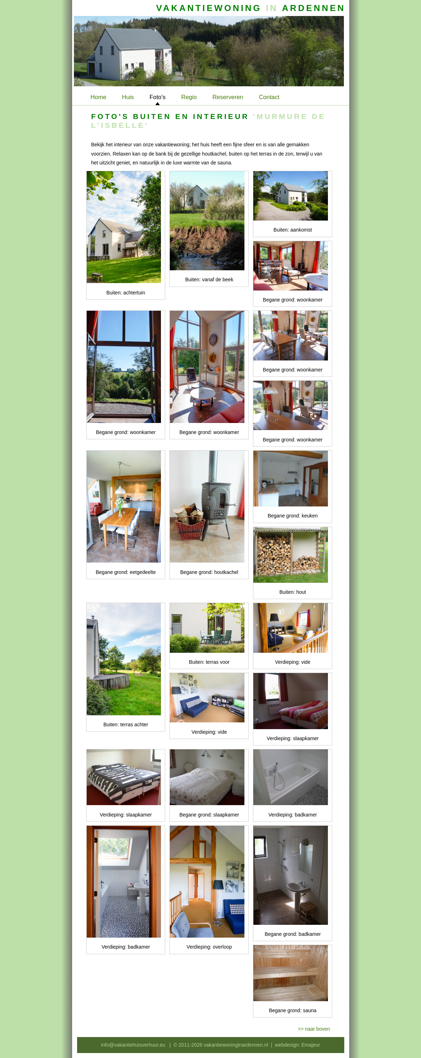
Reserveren (227, 97)
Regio (189, 97)
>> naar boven (314, 1029)
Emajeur (311, 1045)
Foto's (158, 97)
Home (99, 97)
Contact (269, 97)
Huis (128, 97)
